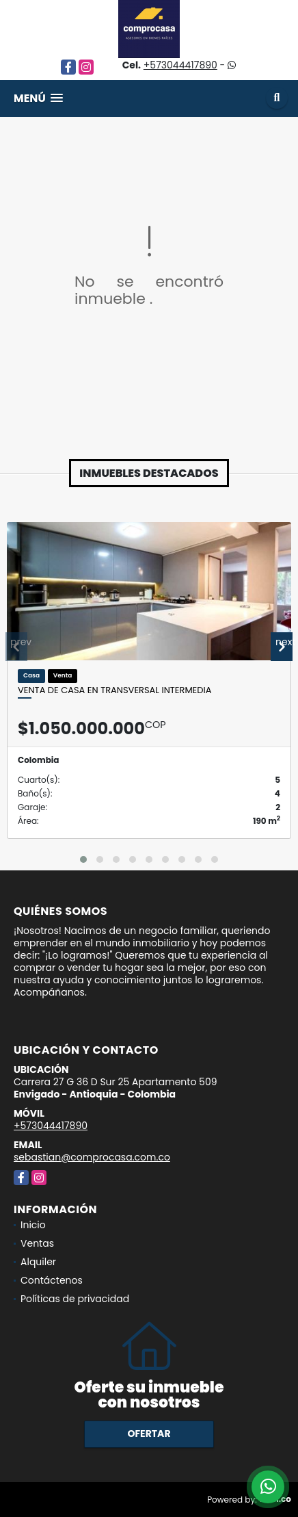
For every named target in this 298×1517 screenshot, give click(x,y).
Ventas (37, 1243)
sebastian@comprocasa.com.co (92, 1157)
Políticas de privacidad (75, 1299)
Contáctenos (52, 1280)
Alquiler (38, 1262)
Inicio (33, 1225)
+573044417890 (180, 65)
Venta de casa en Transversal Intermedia (114, 690)
